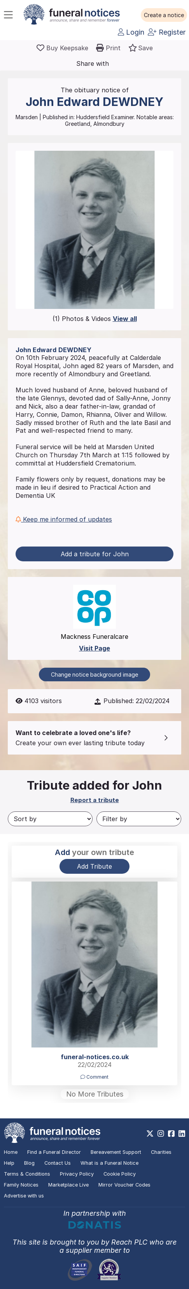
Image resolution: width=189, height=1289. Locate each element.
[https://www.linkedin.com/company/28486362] (181, 1133)
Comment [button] (94, 1077)
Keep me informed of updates (64, 519)
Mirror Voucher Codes (124, 1185)
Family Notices (21, 1185)
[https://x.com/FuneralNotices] (150, 1133)
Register (167, 32)
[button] (164, 15)
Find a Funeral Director (54, 1152)
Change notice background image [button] (94, 674)
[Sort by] (50, 818)
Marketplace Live (68, 1185)
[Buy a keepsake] (62, 48)
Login (131, 32)
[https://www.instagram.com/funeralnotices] (161, 1133)
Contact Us (57, 1163)
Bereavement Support (116, 1152)
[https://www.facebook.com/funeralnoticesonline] (171, 1133)
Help (9, 1163)
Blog (29, 1163)
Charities (161, 1152)
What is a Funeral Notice (109, 1163)
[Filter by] (138, 818)
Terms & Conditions (27, 1174)
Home (11, 1152)
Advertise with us (24, 1196)
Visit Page (94, 648)
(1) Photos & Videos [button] (94, 319)
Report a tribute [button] (94, 800)
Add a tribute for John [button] (95, 554)
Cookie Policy (119, 1174)
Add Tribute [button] (94, 866)
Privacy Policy (77, 1174)
